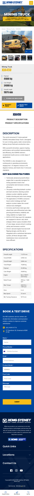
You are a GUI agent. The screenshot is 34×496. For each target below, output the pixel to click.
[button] (27, 51)
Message (6, 383)
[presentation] (16, 394)
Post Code (6, 374)
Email (4, 356)
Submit (17, 402)
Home (3, 29)
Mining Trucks (11, 29)
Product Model (8, 365)
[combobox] (5, 351)
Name (5, 338)
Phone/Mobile (7, 347)
